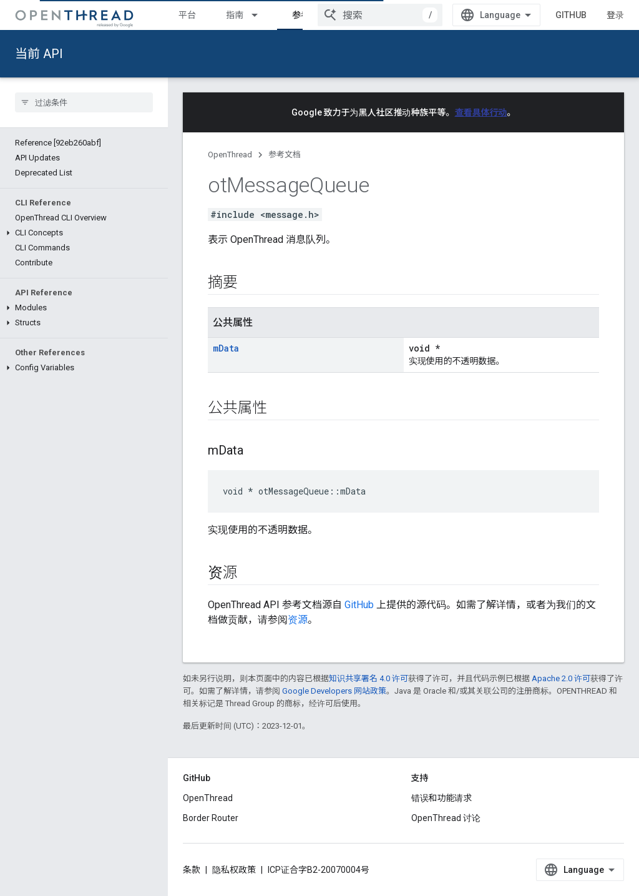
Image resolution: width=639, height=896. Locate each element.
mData (226, 348)
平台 (187, 15)
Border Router (210, 818)
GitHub (571, 15)
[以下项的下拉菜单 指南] (260, 15)
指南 (234, 15)
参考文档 (284, 154)
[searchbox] (84, 102)
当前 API (39, 53)
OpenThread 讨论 (445, 818)
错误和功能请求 (441, 798)
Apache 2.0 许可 (561, 678)
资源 (298, 620)
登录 (615, 15)
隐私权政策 (234, 870)
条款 (191, 870)
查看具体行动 (481, 112)
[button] (84, 232)
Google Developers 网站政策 (334, 691)
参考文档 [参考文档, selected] (309, 15)
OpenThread (230, 154)
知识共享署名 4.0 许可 (368, 678)
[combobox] (380, 15)
